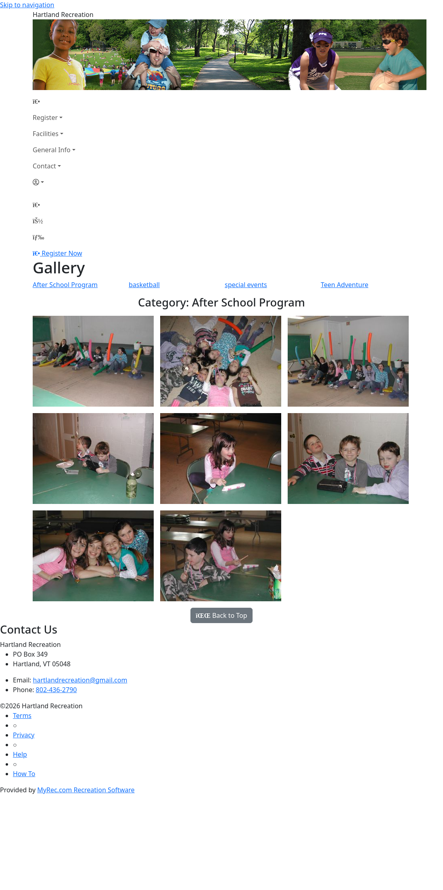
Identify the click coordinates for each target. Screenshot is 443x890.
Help (20, 754)
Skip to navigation (27, 4)
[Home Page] (54, 101)
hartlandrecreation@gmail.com (80, 680)
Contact (44, 166)
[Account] (54, 182)
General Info (52, 149)
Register (45, 117)
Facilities (46, 133)
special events (246, 284)
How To (24, 773)
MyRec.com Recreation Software (85, 789)
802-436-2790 (56, 689)
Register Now (62, 253)
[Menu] (38, 237)
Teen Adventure (344, 284)
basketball (144, 284)
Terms (22, 715)
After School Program (65, 284)
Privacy (23, 734)
